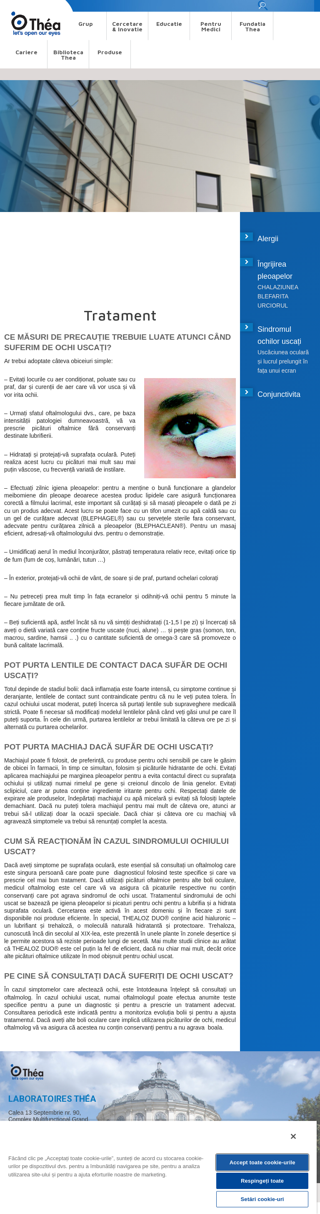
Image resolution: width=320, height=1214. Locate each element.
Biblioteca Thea (68, 54)
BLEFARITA (273, 296)
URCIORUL (273, 305)
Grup (85, 23)
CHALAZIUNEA (278, 287)
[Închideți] (293, 1136)
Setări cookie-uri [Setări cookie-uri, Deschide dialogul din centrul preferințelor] (262, 1199)
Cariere (26, 52)
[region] (158, 1167)
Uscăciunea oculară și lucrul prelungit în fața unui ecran (283, 361)
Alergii (268, 239)
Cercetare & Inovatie (127, 26)
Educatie (169, 23)
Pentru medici (210, 26)
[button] (262, 8)
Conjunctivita (279, 394)
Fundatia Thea (252, 26)
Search (13, 6)
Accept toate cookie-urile (262, 1162)
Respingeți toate (262, 1181)
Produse (110, 52)
